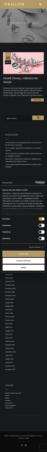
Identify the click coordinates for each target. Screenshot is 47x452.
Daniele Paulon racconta (13, 393)
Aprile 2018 (8, 324)
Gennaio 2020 (9, 317)
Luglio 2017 (8, 327)
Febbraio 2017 (9, 341)
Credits (27, 438)
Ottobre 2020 (9, 299)
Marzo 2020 (9, 313)
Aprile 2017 (8, 334)
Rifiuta (23, 267)
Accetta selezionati (23, 261)
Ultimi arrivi (8, 408)
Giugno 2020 (9, 303)
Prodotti (7, 400)
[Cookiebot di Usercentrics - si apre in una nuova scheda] (35, 182)
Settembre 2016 (10, 352)
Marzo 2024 (9, 278)
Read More (37, 100)
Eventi (7, 395)
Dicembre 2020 (10, 292)
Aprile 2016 (8, 362)
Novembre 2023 (10, 288)
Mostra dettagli (34, 247)
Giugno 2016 (9, 359)
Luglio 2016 (8, 355)
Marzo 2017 (9, 338)
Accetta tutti (23, 254)
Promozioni (9, 403)
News (7, 398)
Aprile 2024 (8, 274)
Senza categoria (10, 405)
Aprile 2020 (8, 310)
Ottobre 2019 (9, 320)
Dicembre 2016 (10, 345)
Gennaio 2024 (9, 281)
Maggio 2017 (9, 331)
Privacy (39, 436)
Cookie (20, 438)
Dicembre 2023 (10, 285)
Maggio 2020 (9, 306)
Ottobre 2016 (9, 348)
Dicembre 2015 (10, 366)
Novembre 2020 (10, 295)
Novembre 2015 (10, 369)
